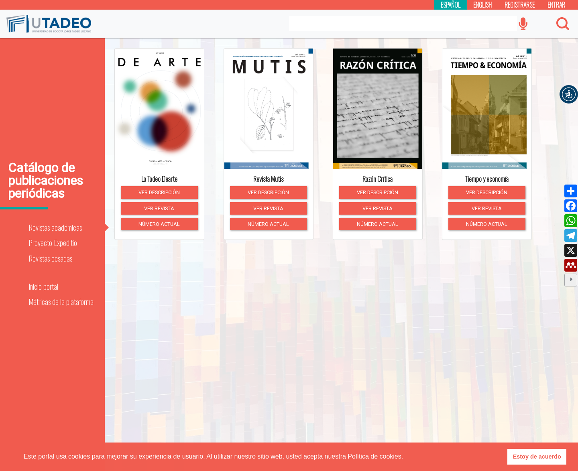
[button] (569, 94)
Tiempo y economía (487, 179)
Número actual (159, 224)
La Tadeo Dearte (159, 179)
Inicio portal (43, 286)
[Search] (403, 23)
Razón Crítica (377, 179)
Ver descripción (159, 192)
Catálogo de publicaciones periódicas (45, 180)
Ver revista (159, 208)
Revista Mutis (268, 179)
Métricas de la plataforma (61, 301)
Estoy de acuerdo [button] (537, 456)
